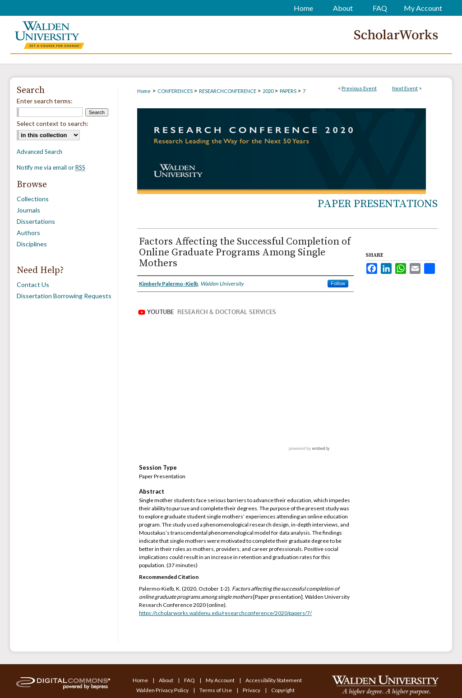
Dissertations (36, 221)
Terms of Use (216, 690)
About (166, 680)
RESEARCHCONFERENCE (228, 91)
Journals (28, 210)
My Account (221, 680)
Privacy (252, 690)
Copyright (283, 690)
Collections (33, 199)
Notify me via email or (51, 167)
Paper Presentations (378, 204)
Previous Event (359, 88)
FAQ (190, 680)
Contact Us (33, 284)
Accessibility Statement (273, 680)
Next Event (405, 88)
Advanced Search (39, 151)
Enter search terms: (45, 101)
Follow (338, 283)
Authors (28, 232)
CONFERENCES (175, 91)
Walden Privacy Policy (162, 690)
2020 (268, 91)
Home (144, 91)
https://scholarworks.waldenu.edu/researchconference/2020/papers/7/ (225, 613)
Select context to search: (52, 123)
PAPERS (288, 91)
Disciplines (32, 244)
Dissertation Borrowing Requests (64, 296)
